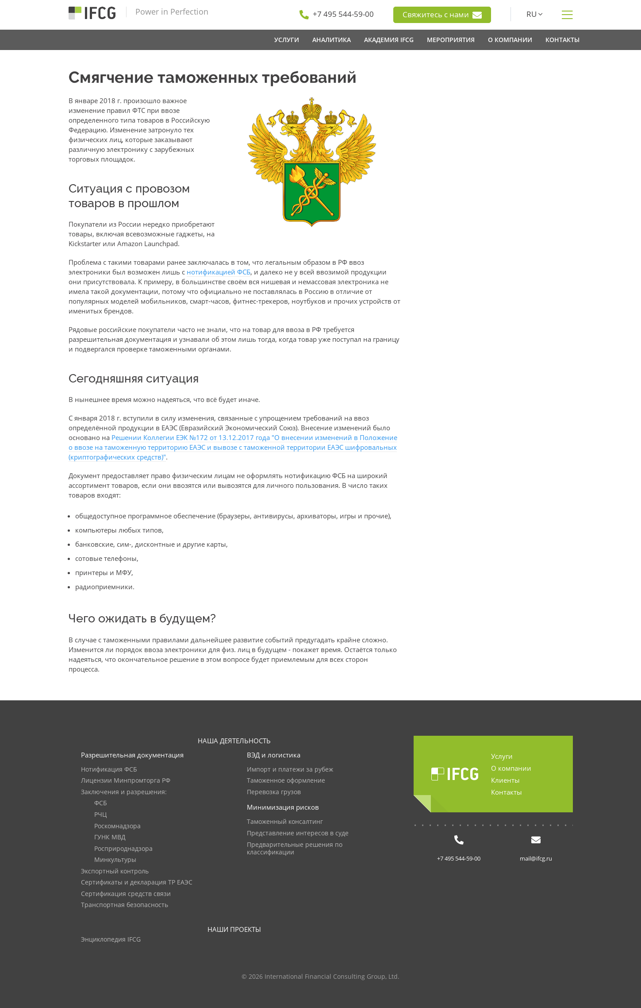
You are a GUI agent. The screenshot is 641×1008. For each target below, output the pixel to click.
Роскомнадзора (117, 826)
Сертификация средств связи (126, 894)
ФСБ (100, 803)
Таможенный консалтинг (285, 822)
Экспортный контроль (115, 871)
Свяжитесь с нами (442, 14)
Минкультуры (115, 860)
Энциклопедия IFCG (111, 939)
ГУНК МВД (110, 837)
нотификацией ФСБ (218, 271)
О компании (511, 768)
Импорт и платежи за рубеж (290, 769)
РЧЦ (100, 815)
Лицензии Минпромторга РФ (125, 780)
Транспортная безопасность (124, 905)
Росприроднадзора (123, 849)
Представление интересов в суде (298, 833)
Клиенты (505, 780)
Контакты (506, 792)
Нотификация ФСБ (109, 769)
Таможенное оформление (286, 780)
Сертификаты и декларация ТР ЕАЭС (136, 882)
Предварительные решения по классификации (294, 849)
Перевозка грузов (274, 792)
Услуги (502, 756)
